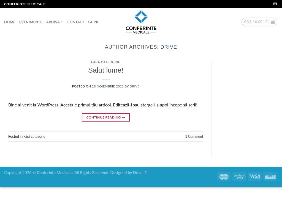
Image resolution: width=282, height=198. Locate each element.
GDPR (93, 22)
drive (168, 47)
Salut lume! (105, 70)
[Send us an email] (275, 4)
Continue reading (105, 117)
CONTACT (76, 22)
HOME (9, 22)
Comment (194, 136)
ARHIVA (55, 21)
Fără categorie (105, 62)
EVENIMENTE (30, 22)
